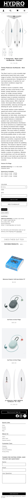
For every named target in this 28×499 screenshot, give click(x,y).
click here (19, 231)
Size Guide (4, 448)
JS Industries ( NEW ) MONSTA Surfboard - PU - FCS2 (14, 401)
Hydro (3, 436)
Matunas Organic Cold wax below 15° (14, 279)
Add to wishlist (13, 204)
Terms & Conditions (7, 449)
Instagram (20, 416)
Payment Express (6, 440)
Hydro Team (5, 438)
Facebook (17, 416)
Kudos (4, 497)
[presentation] (14, 488)
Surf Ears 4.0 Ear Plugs (14, 319)
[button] (3, 10)
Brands (4, 427)
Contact (4, 429)
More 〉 (21, 244)
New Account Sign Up (14, 412)
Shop (3, 425)
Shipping (4, 446)
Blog (3, 430)
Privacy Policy (5, 451)
